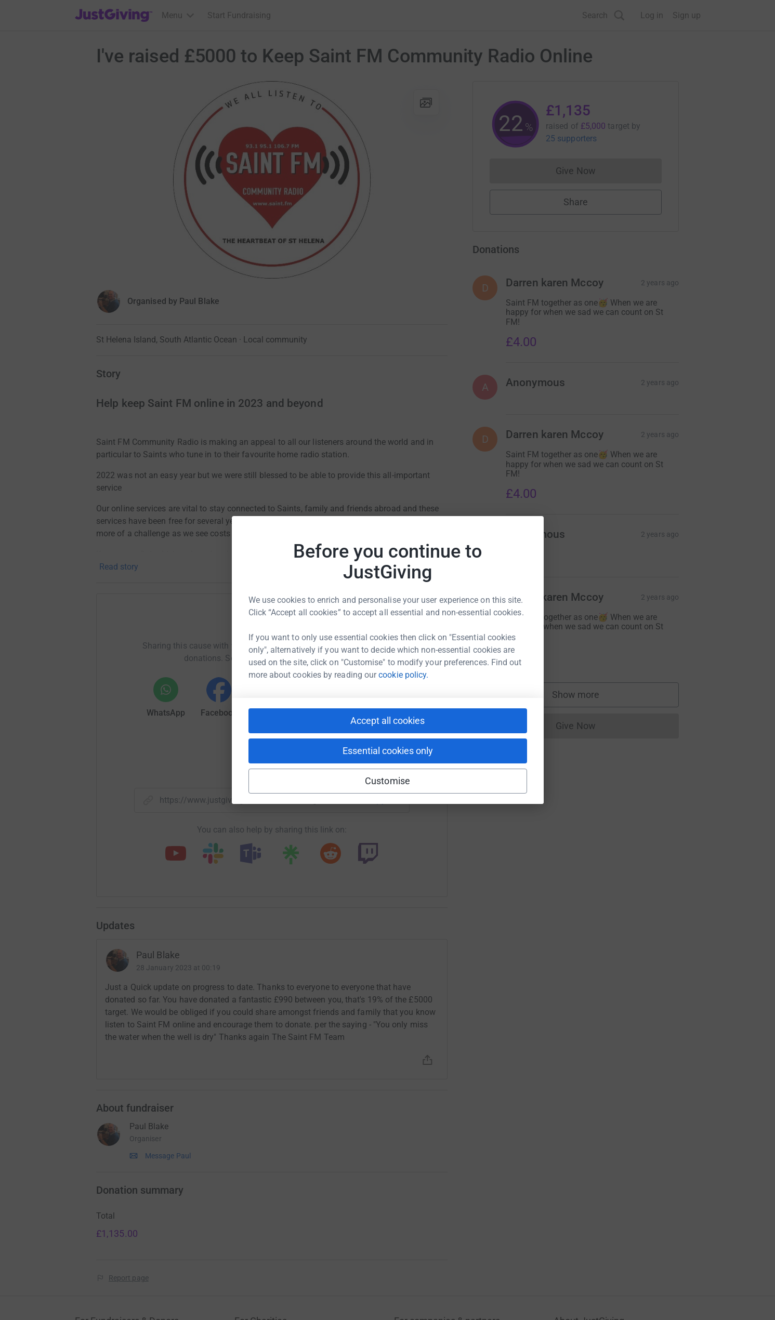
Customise (387, 780)
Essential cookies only (388, 750)
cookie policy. (403, 675)
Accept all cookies (387, 720)
